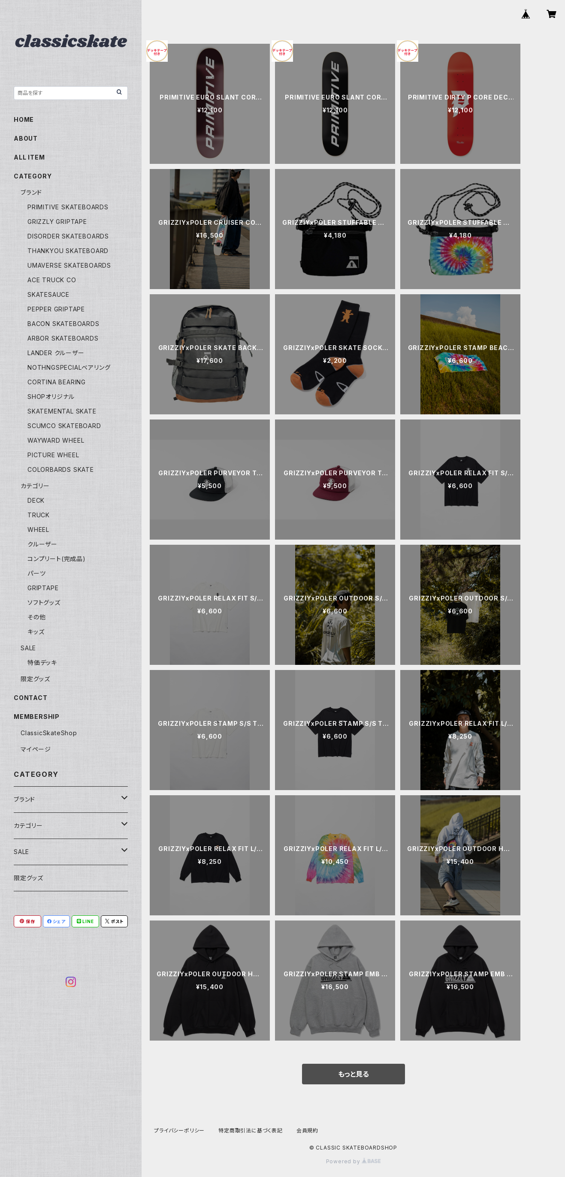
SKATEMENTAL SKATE (62, 411)
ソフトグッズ (43, 602)
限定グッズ (35, 678)
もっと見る (353, 1074)
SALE (28, 648)
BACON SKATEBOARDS (63, 323)
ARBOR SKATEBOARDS (63, 338)
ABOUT (26, 138)
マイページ (36, 749)
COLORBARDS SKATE (60, 469)
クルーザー (42, 544)
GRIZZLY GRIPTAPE (57, 221)
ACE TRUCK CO (51, 280)
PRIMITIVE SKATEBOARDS (68, 207)
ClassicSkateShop (49, 732)
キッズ (35, 631)
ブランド (31, 192)
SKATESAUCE (48, 294)
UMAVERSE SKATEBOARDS (69, 265)
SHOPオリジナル (51, 396)
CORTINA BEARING (56, 382)
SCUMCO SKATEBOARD (64, 425)
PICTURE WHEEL (53, 455)
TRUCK (38, 515)
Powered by (353, 1161)
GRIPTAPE (42, 588)
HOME (24, 119)
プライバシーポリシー (179, 1130)
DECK (36, 500)
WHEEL (38, 529)
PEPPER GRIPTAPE (56, 309)
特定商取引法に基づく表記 (250, 1130)
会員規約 (307, 1130)
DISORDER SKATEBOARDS (68, 236)
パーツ (36, 573)
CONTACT (31, 697)
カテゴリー (35, 485)
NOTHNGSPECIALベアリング (68, 367)
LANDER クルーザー (56, 352)
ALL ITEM (29, 157)
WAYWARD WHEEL (55, 440)
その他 (36, 617)
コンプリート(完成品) (56, 558)
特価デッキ (42, 662)
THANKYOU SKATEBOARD (68, 250)
